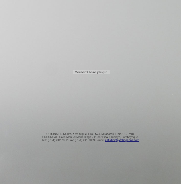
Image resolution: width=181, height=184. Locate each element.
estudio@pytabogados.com (122, 140)
